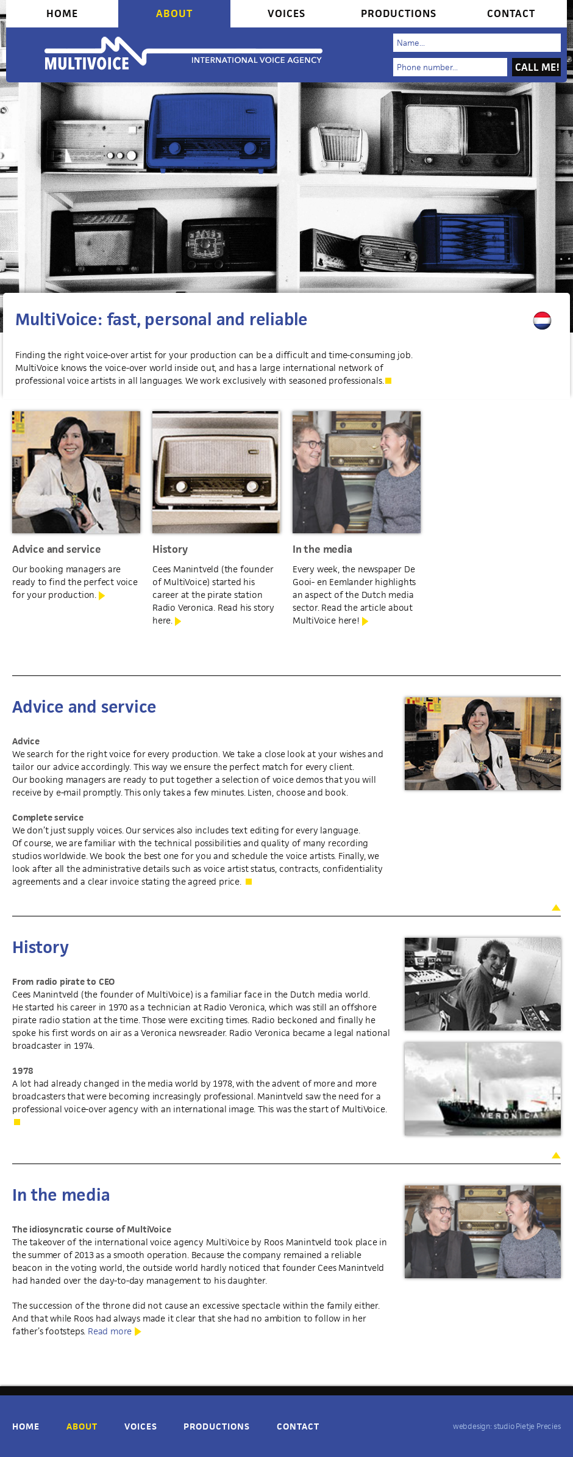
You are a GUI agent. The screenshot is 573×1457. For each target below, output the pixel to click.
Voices (286, 13)
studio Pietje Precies (527, 1426)
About (174, 13)
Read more (110, 1331)
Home (62, 13)
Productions (398, 13)
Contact (511, 13)
